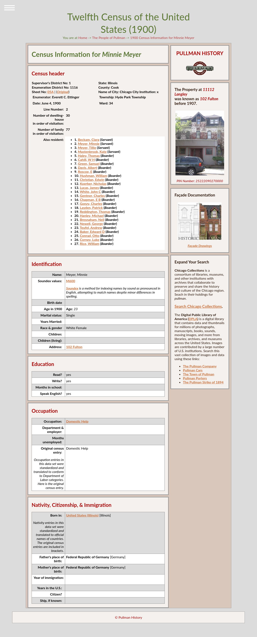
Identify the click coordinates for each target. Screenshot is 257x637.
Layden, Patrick (91, 208)
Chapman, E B (90, 200)
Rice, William (89, 244)
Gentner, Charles (92, 196)
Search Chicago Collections (198, 306)
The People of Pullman (108, 38)
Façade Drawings (200, 246)
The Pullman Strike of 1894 (203, 382)
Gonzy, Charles (91, 204)
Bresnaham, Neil (92, 220)
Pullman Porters (195, 378)
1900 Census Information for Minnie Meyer (162, 38)
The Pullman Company (200, 366)
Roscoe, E (85, 172)
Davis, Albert (87, 168)
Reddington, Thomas (95, 212)
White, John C (90, 192)
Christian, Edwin (92, 180)
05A (50, 92)
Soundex (72, 288)
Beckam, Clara (88, 140)
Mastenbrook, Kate (92, 152)
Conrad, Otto (89, 236)
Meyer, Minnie (89, 144)
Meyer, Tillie (87, 148)
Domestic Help (77, 421)
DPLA (193, 319)
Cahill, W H (86, 160)
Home (82, 38)
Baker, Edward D (92, 232)
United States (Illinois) (82, 515)
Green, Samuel (89, 164)
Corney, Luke (89, 240)
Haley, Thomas (89, 156)
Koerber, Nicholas (93, 184)
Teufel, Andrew (91, 228)
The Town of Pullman (198, 374)
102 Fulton (74, 347)
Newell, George (91, 224)
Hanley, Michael (92, 216)
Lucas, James (89, 188)
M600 (70, 281)
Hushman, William (93, 176)
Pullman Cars (192, 370)
